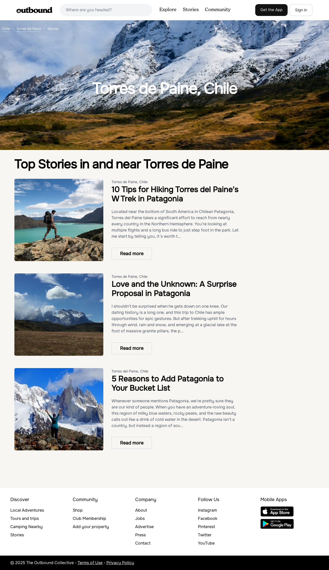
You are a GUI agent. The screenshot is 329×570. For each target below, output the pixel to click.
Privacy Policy (120, 562)
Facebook (207, 518)
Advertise (144, 526)
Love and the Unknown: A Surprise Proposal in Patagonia (174, 288)
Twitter (205, 535)
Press (140, 535)
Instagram (207, 510)
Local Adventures (27, 510)
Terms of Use (90, 562)
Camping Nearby (26, 526)
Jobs (140, 518)
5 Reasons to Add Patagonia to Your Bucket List (168, 383)
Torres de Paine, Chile (130, 182)
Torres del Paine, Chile (130, 371)
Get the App (271, 9)
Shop (78, 510)
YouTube (206, 543)
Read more (131, 253)
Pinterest (206, 526)
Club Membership (89, 518)
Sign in (301, 10)
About (141, 510)
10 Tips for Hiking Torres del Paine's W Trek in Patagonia (175, 194)
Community (218, 9)
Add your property (91, 526)
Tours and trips (24, 518)
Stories (191, 9)
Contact (143, 543)
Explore (168, 9)
